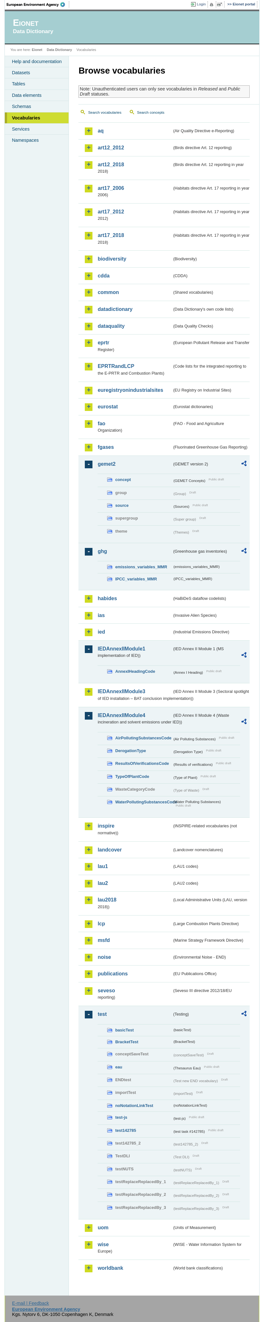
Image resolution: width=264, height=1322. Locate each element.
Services (20, 129)
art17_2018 (111, 235)
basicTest (124, 1030)
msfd (104, 940)
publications (113, 973)
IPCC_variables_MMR (136, 579)
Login (201, 4)
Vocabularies (26, 117)
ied (101, 632)
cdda (103, 275)
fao (101, 423)
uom (103, 1227)
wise (103, 1244)
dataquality (111, 326)
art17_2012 (111, 211)
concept (123, 479)
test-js (121, 1117)
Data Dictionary (59, 50)
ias (101, 615)
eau (118, 1067)
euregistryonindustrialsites (130, 390)
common (108, 292)
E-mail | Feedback (30, 1303)
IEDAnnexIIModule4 (121, 715)
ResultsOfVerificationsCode (142, 763)
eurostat (108, 406)
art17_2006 (111, 188)
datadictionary (115, 309)
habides (107, 598)
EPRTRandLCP (116, 366)
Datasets (21, 72)
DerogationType (130, 750)
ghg (102, 551)
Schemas (21, 106)
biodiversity (112, 259)
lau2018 (107, 899)
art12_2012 (111, 147)
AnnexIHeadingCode (135, 671)
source (121, 505)
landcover (110, 849)
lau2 (103, 883)
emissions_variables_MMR (141, 566)
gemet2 (106, 464)
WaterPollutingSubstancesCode (143, 802)
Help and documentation (37, 61)
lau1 (103, 866)
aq (101, 130)
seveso (106, 990)
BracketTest (126, 1041)
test (102, 1014)
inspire (106, 826)
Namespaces (25, 140)
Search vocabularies (104, 112)
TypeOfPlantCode (132, 776)
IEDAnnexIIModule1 (121, 648)
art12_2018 (111, 164)
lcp (101, 923)
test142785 (125, 1130)
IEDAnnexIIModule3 (121, 691)
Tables (18, 83)
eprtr (103, 342)
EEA (38, 4)
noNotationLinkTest (134, 1105)
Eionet (37, 50)
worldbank (110, 1268)
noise (104, 957)
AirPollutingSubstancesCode (143, 738)
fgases (106, 447)
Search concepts (151, 112)
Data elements (26, 95)
